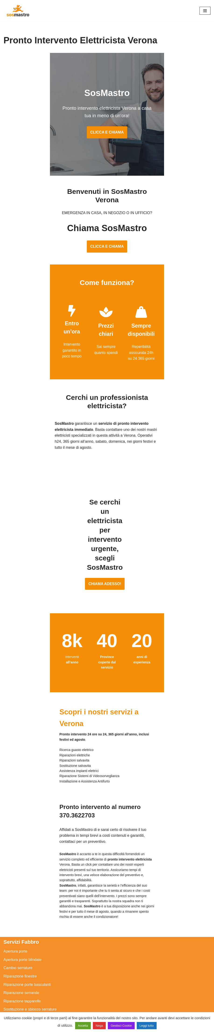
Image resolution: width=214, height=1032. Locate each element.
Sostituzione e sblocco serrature (30, 866)
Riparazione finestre (20, 833)
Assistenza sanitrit (19, 969)
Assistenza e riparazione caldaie (30, 961)
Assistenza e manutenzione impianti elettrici (40, 884)
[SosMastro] (18, 10)
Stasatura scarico (18, 1002)
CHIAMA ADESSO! (107, 504)
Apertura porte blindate (23, 816)
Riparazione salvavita (21, 917)
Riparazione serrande (21, 849)
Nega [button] (99, 1025)
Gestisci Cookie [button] (121, 1025)
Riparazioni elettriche (21, 909)
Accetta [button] (83, 1025)
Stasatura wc (14, 1010)
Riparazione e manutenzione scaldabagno (38, 977)
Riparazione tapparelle (22, 858)
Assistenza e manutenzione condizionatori (38, 952)
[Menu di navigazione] (205, 11)
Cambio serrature (18, 824)
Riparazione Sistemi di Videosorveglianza (38, 926)
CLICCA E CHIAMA (107, 127)
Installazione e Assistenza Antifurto (32, 893)
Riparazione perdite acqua (25, 994)
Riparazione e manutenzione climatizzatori (39, 985)
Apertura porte (15, 808)
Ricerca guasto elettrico (23, 901)
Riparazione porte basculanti (27, 841)
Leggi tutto (147, 1025)
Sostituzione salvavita (21, 934)
